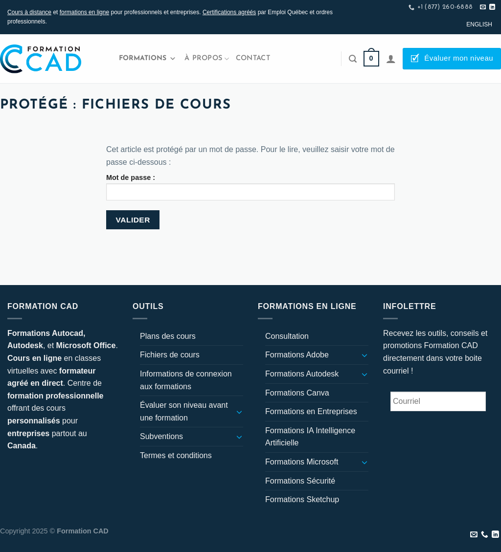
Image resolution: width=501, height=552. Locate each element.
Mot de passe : (250, 187)
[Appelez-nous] (484, 535)
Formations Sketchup (302, 499)
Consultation (287, 336)
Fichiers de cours (170, 355)
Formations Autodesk (302, 374)
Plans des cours (168, 336)
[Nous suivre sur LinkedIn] (492, 7)
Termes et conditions (176, 455)
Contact (253, 58)
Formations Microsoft (301, 462)
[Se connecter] (391, 58)
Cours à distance (29, 12)
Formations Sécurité (300, 481)
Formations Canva (297, 393)
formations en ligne (84, 12)
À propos (206, 59)
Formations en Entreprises (311, 411)
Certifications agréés (229, 12)
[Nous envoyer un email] (483, 7)
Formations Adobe (297, 355)
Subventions (161, 436)
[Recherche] (353, 58)
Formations (147, 58)
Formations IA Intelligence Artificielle (310, 436)
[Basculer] (239, 412)
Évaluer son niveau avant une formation (184, 411)
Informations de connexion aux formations (186, 380)
